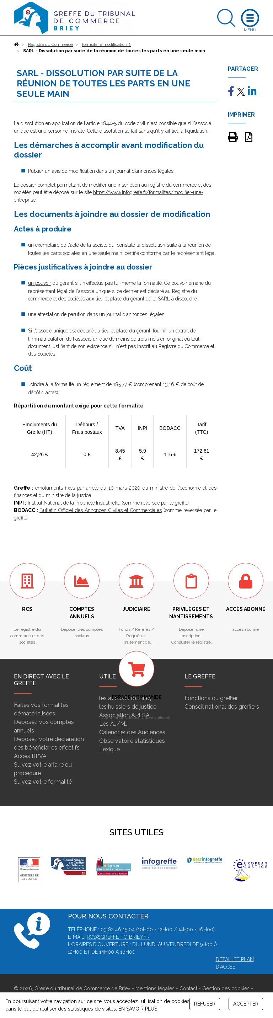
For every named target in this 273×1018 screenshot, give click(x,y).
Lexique (109, 749)
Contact (188, 988)
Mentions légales (155, 988)
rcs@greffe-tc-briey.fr (118, 937)
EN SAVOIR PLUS (137, 1009)
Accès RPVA (30, 756)
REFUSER (204, 1004)
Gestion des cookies (226, 988)
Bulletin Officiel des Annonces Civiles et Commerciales (100, 510)
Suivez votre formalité (43, 781)
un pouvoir (39, 283)
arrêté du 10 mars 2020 (113, 488)
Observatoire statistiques (132, 740)
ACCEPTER (245, 1004)
